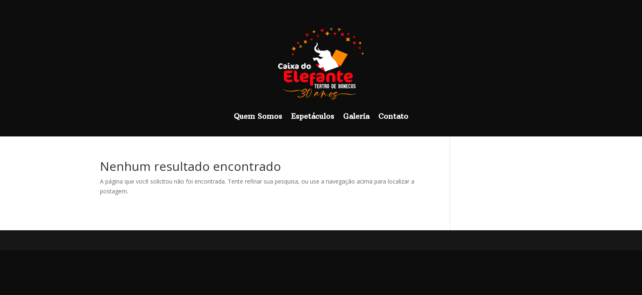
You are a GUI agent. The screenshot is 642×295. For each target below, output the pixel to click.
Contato (393, 116)
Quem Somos (258, 116)
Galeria (356, 116)
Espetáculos (312, 116)
